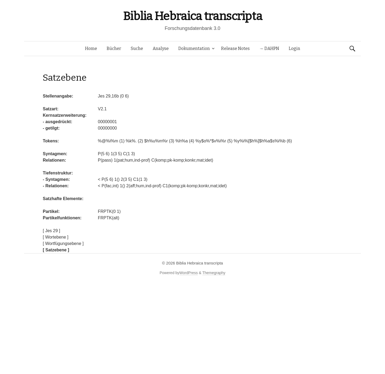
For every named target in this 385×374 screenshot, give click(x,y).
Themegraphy (213, 273)
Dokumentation (194, 48)
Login (294, 48)
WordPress (188, 273)
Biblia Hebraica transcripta (192, 16)
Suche (137, 48)
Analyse (161, 48)
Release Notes (235, 48)
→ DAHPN (269, 48)
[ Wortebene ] (55, 237)
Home (91, 48)
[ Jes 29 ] (51, 230)
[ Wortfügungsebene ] (63, 243)
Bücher (114, 48)
